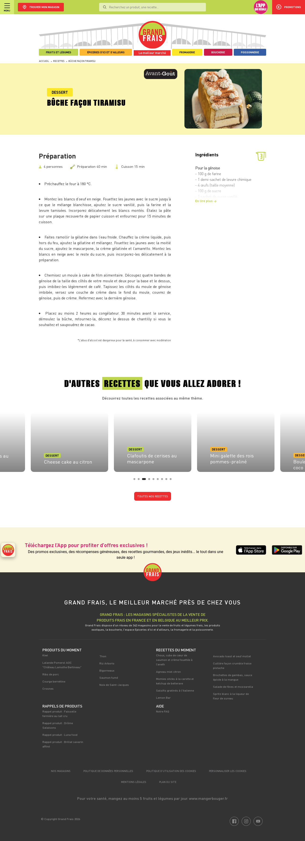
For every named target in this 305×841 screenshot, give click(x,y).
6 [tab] (159, 480)
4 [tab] (150, 480)
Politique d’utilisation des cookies (171, 771)
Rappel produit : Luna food (59, 735)
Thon (102, 656)
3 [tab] (144, 480)
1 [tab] (135, 480)
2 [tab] (140, 480)
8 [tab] (167, 480)
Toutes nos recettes (152, 496)
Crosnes (48, 688)
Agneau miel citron (168, 671)
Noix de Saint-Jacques (114, 685)
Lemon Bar (163, 697)
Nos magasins (61, 771)
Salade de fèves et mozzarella (233, 686)
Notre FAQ (162, 711)
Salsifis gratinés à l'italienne (175, 690)
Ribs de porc (50, 674)
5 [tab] (154, 480)
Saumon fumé (108, 677)
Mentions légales (133, 782)
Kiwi (45, 655)
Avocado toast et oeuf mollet (232, 656)
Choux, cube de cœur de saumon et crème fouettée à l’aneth (174, 659)
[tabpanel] (152, 441)
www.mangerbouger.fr (208, 798)
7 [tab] (163, 480)
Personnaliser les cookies (227, 771)
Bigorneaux (106, 670)
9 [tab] (172, 480)
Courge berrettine (53, 681)
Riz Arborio (106, 663)
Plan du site (167, 782)
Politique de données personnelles (108, 771)
